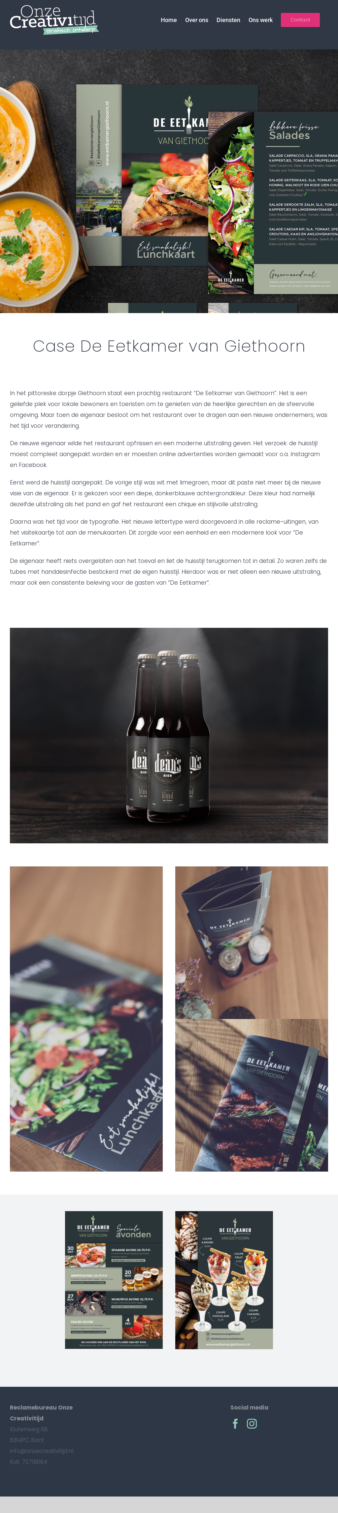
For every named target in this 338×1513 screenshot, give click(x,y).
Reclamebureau (142, 1418)
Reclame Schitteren (148, 1429)
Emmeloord (136, 1407)
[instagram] (252, 1424)
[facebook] (235, 1424)
